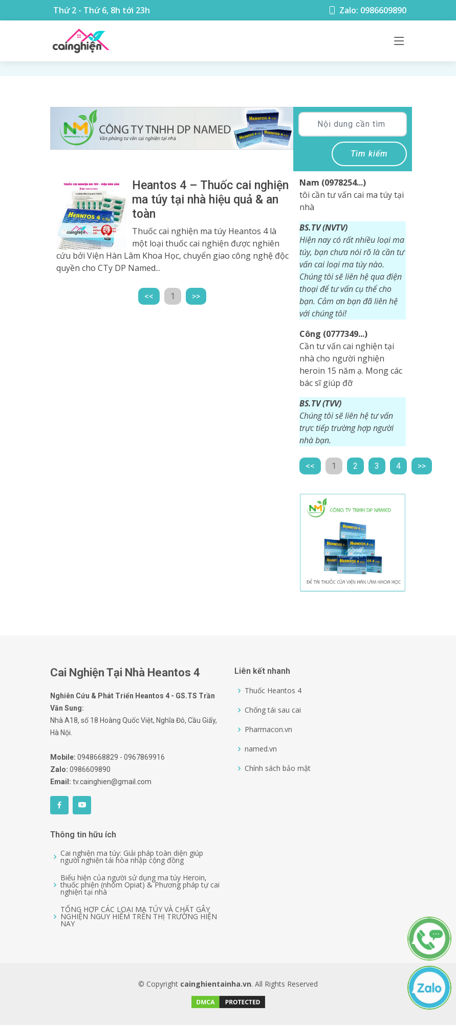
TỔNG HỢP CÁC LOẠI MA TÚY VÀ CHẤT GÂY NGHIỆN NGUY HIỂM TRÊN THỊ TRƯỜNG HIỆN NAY (138, 916)
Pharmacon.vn (268, 729)
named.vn (261, 749)
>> (196, 296)
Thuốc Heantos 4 (273, 690)
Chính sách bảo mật (278, 768)
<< (149, 296)
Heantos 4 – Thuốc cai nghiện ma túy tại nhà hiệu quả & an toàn (210, 199)
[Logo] (81, 41)
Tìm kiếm (369, 153)
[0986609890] (434, 923)
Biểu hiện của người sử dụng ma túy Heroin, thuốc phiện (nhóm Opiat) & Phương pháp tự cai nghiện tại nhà (140, 885)
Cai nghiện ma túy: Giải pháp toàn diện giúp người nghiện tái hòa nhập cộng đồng (131, 857)
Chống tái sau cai (273, 710)
